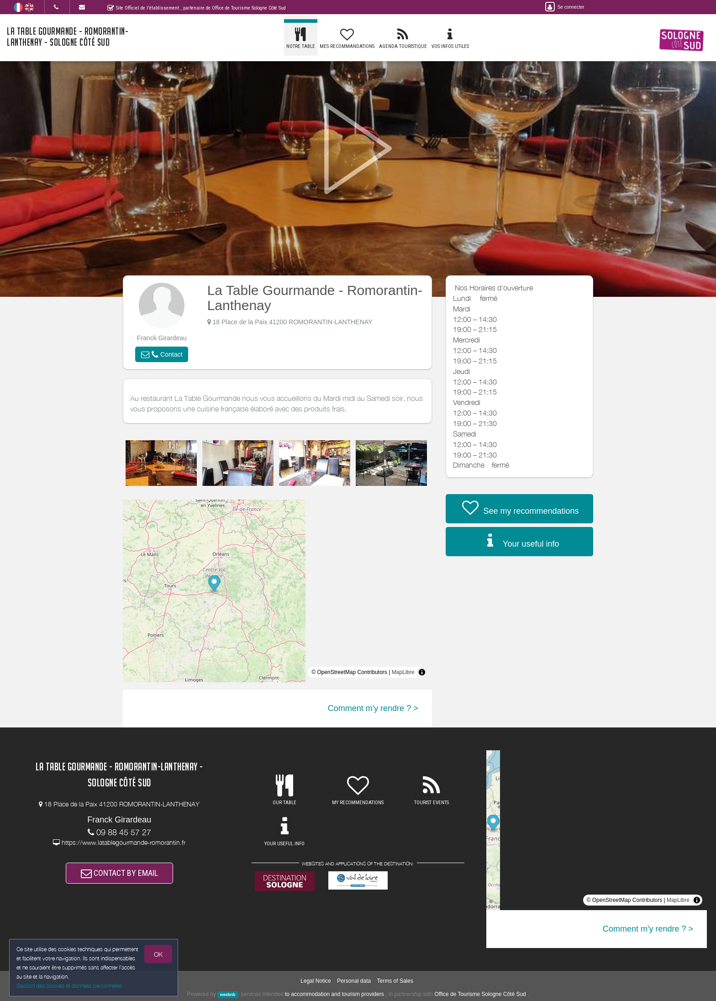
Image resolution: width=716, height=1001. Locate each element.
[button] (161, 354)
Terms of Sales (395, 981)
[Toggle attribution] (421, 672)
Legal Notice (315, 981)
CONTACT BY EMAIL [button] (119, 873)
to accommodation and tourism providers (334, 994)
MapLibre (403, 672)
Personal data (354, 981)
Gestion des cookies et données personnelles (69, 985)
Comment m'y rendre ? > (373, 708)
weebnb (228, 994)
